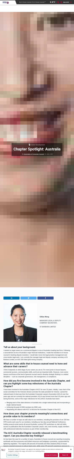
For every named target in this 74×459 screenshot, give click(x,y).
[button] (11, 298)
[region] (37, 452)
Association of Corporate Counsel (34, 154)
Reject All (65, 455)
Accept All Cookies (51, 455)
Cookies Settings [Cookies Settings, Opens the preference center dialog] (12, 455)
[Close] (71, 449)
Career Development (38, 145)
